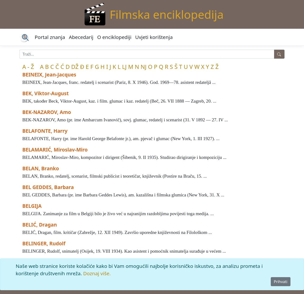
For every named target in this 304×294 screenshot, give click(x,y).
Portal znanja (50, 37)
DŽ (75, 67)
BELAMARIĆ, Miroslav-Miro (55, 149)
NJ (144, 67)
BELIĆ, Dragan (39, 224)
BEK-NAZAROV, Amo (46, 112)
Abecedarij (81, 37)
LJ (124, 67)
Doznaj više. (97, 273)
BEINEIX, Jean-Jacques (49, 74)
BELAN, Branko (40, 168)
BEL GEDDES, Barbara (48, 187)
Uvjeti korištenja (154, 37)
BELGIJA (32, 206)
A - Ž (28, 67)
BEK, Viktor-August (45, 93)
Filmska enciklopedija (167, 14)
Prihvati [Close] (280, 281)
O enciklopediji (114, 37)
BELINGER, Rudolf (43, 243)
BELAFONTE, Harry (44, 131)
